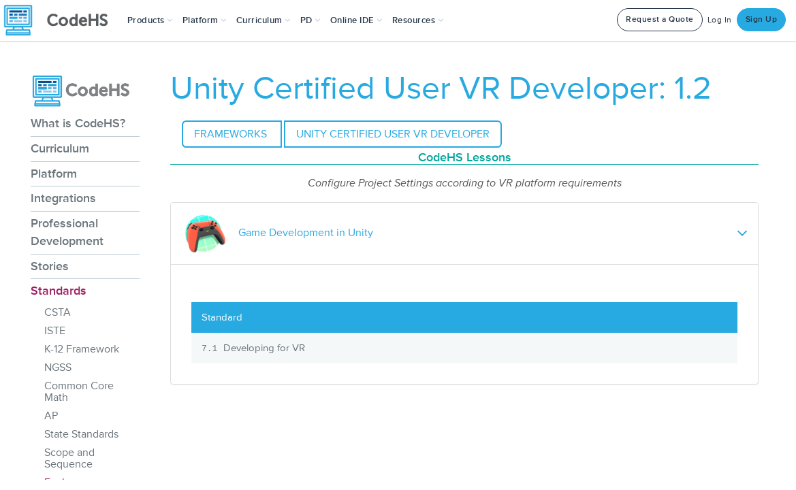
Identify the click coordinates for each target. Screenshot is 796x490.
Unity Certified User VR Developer (393, 134)
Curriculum (60, 148)
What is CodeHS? (78, 123)
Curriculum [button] (263, 20)
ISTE (54, 331)
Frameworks (232, 134)
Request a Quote (660, 19)
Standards (58, 290)
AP (51, 416)
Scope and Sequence (69, 458)
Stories (50, 266)
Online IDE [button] (356, 20)
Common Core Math (79, 391)
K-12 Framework (81, 349)
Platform (54, 173)
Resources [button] (418, 20)
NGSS (57, 367)
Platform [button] (204, 20)
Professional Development (67, 232)
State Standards (81, 434)
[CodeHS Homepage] (61, 20)
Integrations (63, 198)
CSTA (57, 312)
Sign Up (762, 19)
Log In (719, 20)
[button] (150, 20)
